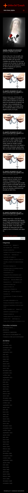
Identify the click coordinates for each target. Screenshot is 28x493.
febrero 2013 (6, 366)
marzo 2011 (6, 419)
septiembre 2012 (7, 377)
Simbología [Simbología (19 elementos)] (16, 318)
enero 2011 (6, 423)
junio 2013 (6, 357)
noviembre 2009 (7, 455)
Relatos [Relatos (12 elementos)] (19, 309)
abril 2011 (5, 416)
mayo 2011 (6, 414)
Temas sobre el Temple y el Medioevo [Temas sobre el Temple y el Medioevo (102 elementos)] (14, 321)
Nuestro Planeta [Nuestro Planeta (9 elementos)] (16, 291)
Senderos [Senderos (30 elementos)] (6, 318)
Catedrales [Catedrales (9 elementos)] (15, 254)
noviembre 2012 (7, 373)
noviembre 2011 (7, 400)
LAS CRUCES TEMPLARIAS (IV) (12, 334)
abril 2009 (6, 472)
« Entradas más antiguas (10, 236)
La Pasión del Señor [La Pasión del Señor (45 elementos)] (9, 284)
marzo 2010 (6, 446)
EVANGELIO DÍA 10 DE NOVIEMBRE (13, 337)
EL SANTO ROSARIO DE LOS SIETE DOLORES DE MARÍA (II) (13, 213)
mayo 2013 (6, 359)
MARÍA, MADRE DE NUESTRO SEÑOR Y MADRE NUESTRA (12, 50)
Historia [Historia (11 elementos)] (6, 279)
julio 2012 (5, 382)
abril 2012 (6, 389)
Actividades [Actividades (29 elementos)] (7, 245)
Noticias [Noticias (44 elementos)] (6, 291)
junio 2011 (6, 412)
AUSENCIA (6, 330)
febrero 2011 (6, 421)
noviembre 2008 (7, 483)
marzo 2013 (6, 363)
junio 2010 (6, 439)
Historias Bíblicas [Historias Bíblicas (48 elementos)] (16, 279)
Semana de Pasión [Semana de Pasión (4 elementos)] (8, 314)
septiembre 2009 (7, 460)
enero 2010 (6, 451)
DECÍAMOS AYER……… (9, 327)
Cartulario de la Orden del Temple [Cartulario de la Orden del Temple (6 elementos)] (12, 252)
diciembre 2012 (7, 370)
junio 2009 (6, 467)
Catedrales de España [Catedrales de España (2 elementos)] (9, 257)
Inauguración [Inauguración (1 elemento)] (7, 282)
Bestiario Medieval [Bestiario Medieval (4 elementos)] (8, 250)
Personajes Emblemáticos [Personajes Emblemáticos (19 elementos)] (10, 300)
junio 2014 (6, 343)
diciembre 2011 (7, 398)
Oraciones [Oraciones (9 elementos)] (6, 294)
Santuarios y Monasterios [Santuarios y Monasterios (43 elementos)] (10, 311)
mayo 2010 (6, 442)
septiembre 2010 (7, 432)
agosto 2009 (6, 462)
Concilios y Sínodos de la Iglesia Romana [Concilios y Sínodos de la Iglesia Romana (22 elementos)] (13, 262)
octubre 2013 (6, 350)
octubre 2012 (6, 375)
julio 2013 (5, 354)
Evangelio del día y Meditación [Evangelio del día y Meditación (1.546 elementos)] (12, 274)
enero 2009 (6, 478)
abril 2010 (6, 444)
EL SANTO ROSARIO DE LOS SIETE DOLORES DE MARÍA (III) (13, 172)
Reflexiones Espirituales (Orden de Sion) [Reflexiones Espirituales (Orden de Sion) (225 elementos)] (13, 306)
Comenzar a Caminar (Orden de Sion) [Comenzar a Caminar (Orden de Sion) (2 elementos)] (13, 259)
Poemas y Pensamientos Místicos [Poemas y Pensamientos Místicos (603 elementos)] (12, 302)
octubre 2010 (6, 430)
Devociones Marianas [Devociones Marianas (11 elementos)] (9, 266)
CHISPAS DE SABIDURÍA (10, 332)
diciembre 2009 (7, 453)
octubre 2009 (6, 458)
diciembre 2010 (7, 426)
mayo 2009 (6, 469)
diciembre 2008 (7, 481)
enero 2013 (6, 368)
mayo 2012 (6, 386)
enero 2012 (6, 396)
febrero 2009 (6, 476)
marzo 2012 (6, 391)
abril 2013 (6, 361)
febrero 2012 (6, 393)
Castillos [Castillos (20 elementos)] (6, 254)
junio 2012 (6, 384)
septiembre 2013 (7, 352)
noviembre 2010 (7, 428)
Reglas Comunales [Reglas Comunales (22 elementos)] (9, 309)
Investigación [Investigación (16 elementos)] (17, 282)
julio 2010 (5, 437)
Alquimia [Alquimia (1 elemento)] (16, 245)
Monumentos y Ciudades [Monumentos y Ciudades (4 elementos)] (10, 289)
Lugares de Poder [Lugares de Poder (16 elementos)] (8, 286)
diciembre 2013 (7, 345)
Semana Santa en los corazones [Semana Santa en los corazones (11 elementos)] (12, 316)
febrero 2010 (6, 449)
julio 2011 (5, 409)
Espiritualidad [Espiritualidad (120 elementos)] (8, 272)
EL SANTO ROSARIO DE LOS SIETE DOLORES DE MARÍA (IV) (13, 133)
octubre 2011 (6, 403)
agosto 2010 (6, 435)
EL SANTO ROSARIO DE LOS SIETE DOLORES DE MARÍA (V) (13, 91)
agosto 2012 (6, 380)
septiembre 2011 (7, 405)
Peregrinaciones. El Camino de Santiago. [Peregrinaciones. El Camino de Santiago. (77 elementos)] (13, 297)
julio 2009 (6, 465)
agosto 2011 (6, 407)
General (15, 52)
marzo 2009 (6, 474)
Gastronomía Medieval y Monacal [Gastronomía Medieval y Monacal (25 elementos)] (12, 277)
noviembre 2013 (7, 347)
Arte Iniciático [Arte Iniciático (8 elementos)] (7, 247)
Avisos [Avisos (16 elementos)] (16, 247)
